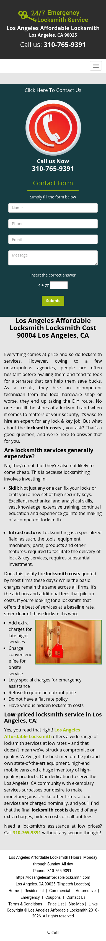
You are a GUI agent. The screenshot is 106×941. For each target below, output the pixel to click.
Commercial (59, 890)
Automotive (86, 890)
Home (14, 890)
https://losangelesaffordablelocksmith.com (53, 877)
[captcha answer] (59, 285)
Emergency (30, 897)
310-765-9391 (65, 44)
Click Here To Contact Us (53, 90)
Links (93, 904)
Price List (56, 904)
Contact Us (76, 897)
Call (53, 932)
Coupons (53, 897)
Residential (34, 890)
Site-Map (76, 904)
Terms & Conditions (25, 904)
